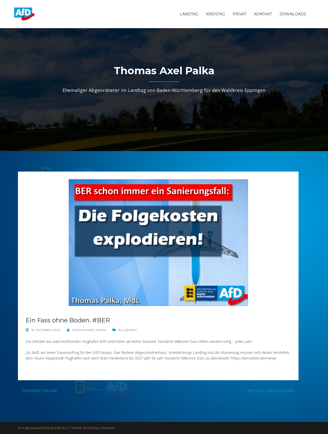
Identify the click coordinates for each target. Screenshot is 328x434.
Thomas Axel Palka (89, 330)
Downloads (293, 14)
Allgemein (127, 330)
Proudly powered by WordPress (43, 428)
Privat (240, 14)
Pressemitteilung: (39, 390)
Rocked (89, 428)
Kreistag (215, 14)
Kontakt (263, 14)
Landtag (189, 14)
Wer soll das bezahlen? (271, 390)
